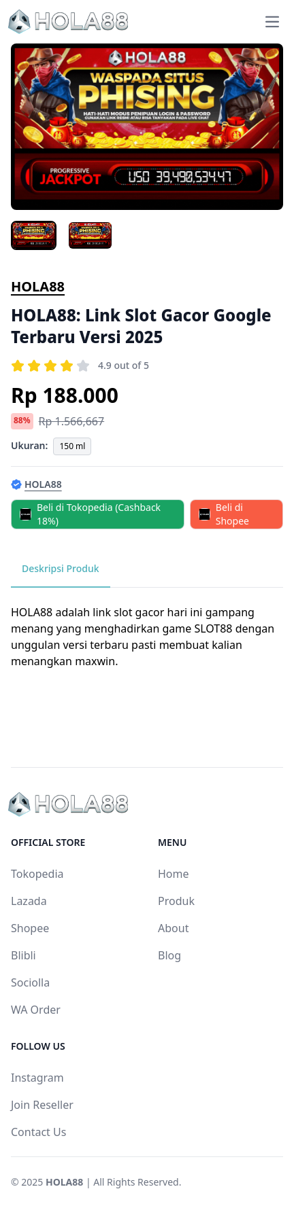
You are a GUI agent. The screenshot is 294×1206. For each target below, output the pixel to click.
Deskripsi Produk (60, 568)
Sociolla (30, 982)
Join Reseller (42, 1104)
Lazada (29, 900)
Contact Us (38, 1131)
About (173, 928)
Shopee (30, 928)
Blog (169, 955)
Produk (176, 900)
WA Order (36, 1009)
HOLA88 (38, 286)
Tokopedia (37, 873)
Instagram (37, 1077)
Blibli (23, 955)
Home (173, 873)
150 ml (72, 446)
